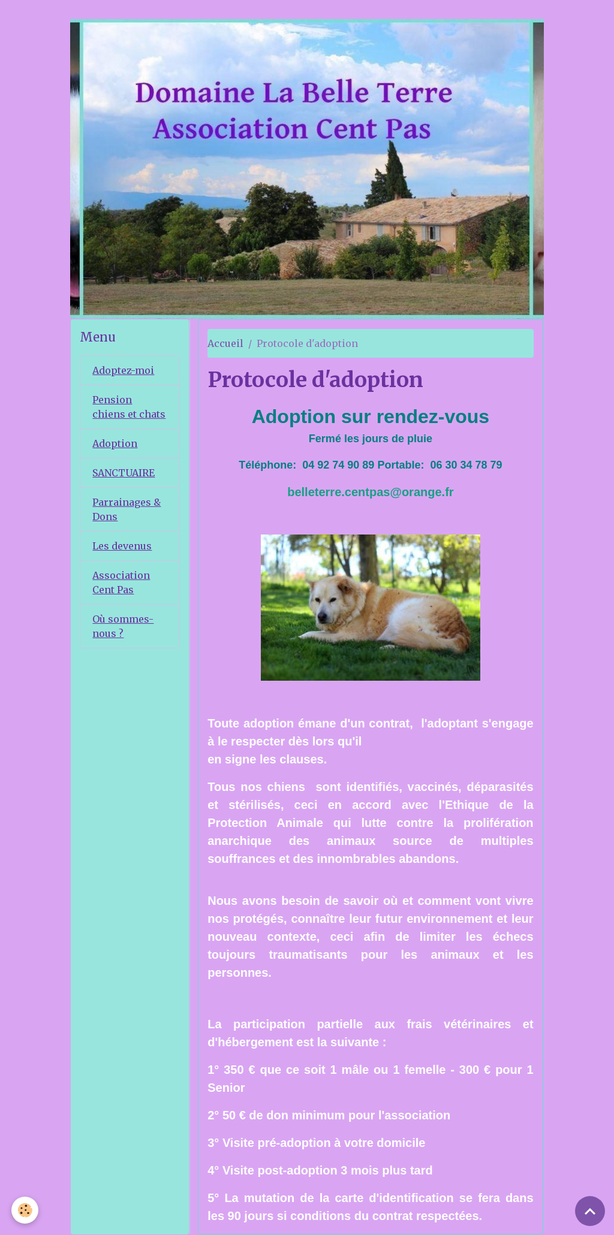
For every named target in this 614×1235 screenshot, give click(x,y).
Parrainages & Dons (126, 509)
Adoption (114, 443)
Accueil (225, 343)
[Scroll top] (590, 1211)
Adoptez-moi (123, 370)
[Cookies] (25, 1210)
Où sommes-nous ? (123, 626)
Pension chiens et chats (128, 407)
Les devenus (122, 546)
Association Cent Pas (121, 582)
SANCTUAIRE (123, 473)
